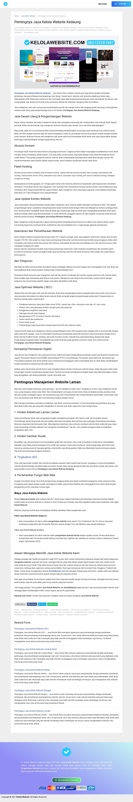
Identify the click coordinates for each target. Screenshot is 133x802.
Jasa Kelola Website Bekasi (64, 28)
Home (16, 16)
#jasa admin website (60, 610)
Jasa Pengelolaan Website (46, 30)
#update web (42, 615)
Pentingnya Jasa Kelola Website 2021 (31, 628)
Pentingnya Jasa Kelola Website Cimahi (32, 711)
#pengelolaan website (24, 615)
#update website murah (77, 615)
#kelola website (65, 612)
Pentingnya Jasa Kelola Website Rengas (32, 690)
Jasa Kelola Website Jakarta (90, 28)
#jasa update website (33, 612)
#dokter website (41, 610)
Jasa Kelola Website (42, 28)
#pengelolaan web (105, 612)
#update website (57, 615)
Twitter (42, 604)
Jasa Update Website (68, 30)
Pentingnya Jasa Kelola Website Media (32, 670)
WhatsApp (52, 604)
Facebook (32, 604)
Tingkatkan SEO (27, 457)
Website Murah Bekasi (87, 30)
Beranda (103, 4)
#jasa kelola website (80, 610)
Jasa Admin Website (28, 16)
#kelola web (50, 612)
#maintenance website (85, 612)
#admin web (26, 610)
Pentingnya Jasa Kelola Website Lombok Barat (35, 649)
